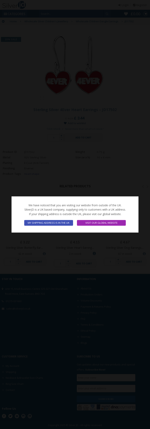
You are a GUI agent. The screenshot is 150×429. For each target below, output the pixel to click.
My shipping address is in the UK (49, 223)
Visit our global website (101, 223)
